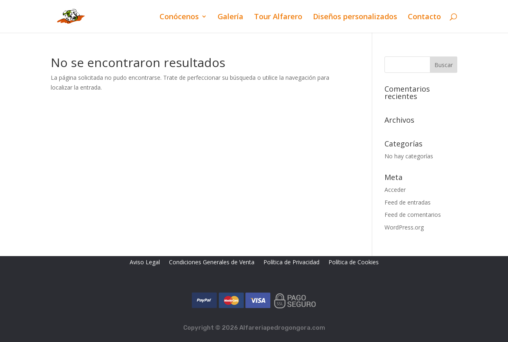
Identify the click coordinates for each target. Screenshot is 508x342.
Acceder (395, 190)
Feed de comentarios (412, 214)
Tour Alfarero (278, 17)
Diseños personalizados (355, 17)
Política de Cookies (353, 262)
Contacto (424, 17)
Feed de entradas (407, 202)
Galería (230, 17)
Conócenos (179, 17)
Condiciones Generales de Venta (211, 262)
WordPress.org (404, 227)
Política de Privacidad (291, 262)
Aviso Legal (145, 262)
